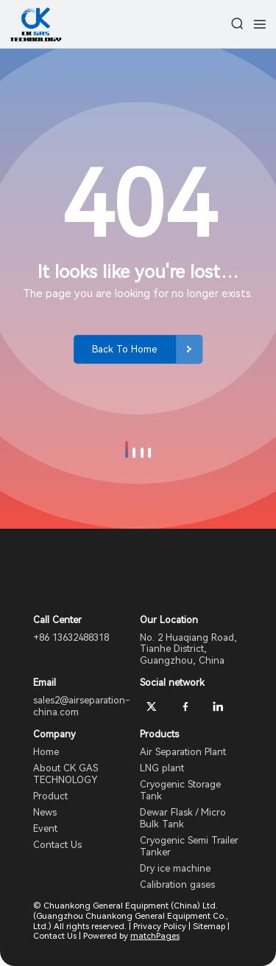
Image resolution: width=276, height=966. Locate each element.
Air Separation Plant (183, 751)
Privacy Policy (159, 926)
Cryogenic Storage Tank (180, 790)
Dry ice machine (175, 868)
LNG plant (162, 768)
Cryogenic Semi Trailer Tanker (189, 846)
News (45, 812)
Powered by (131, 936)
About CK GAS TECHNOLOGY (65, 773)
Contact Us (57, 844)
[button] (126, 450)
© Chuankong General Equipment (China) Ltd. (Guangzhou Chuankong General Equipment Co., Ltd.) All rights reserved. (130, 915)
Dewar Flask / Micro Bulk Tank (183, 818)
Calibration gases (177, 884)
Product (50, 796)
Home (46, 751)
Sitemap (209, 926)
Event (45, 828)
